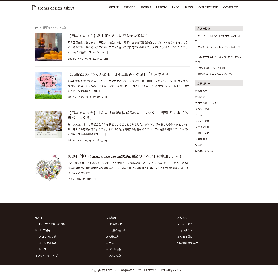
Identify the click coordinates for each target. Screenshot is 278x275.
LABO (175, 7)
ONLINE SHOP (208, 7)
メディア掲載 (202, 121)
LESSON (161, 7)
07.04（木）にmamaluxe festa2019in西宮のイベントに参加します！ (125, 156)
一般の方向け (202, 132)
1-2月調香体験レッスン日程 (210, 67)
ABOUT (113, 7)
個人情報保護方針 (187, 242)
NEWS (189, 7)
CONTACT (230, 7)
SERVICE (129, 7)
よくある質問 (185, 236)
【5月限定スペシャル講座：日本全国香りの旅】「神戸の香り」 (120, 74)
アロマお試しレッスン (207, 103)
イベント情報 (84, 58)
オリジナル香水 (48, 242)
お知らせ (72, 58)
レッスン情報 (202, 126)
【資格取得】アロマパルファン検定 (214, 73)
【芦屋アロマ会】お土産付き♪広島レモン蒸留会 (108, 36)
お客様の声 (201, 91)
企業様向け (201, 139)
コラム (198, 115)
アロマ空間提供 (48, 236)
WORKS (146, 7)
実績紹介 (200, 145)
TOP (37, 27)
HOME (38, 217)
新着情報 (46, 27)
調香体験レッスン (204, 150)
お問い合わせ (185, 230)
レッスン (44, 249)
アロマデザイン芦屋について (51, 224)
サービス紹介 (42, 230)
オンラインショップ (46, 255)
